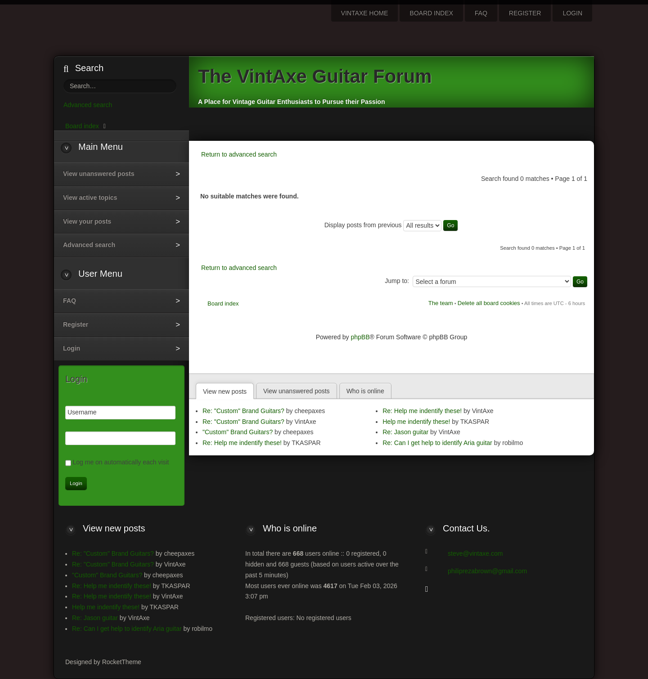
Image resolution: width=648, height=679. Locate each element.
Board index (222, 303)
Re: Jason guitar (405, 432)
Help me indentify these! (416, 421)
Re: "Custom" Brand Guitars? (243, 410)
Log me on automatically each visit (121, 462)
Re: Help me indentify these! (242, 442)
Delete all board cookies (489, 303)
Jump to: (397, 280)
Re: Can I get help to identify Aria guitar (437, 442)
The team (440, 303)
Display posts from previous (391, 225)
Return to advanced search (239, 154)
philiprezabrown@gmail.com (487, 571)
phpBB (360, 337)
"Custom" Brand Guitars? (237, 432)
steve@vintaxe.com (475, 553)
